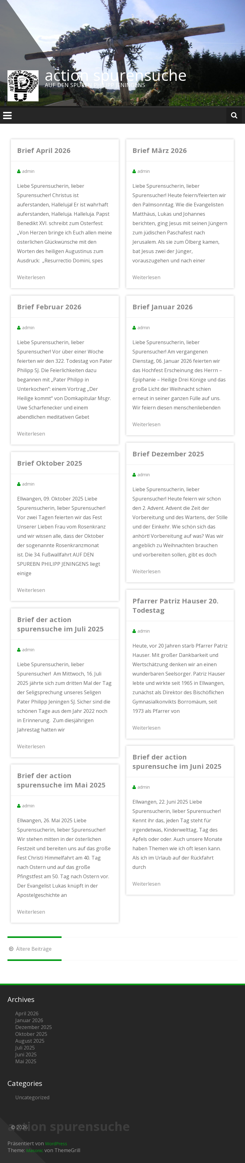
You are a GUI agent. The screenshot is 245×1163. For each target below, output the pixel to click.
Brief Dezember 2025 (168, 453)
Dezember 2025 (33, 1027)
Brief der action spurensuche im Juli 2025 (60, 624)
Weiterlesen (31, 277)
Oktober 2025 (31, 1034)
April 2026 (27, 1013)
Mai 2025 (25, 1061)
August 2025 (29, 1040)
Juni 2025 (26, 1054)
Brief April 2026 (44, 150)
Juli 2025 (25, 1047)
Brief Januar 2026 (162, 306)
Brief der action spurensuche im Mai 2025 (61, 780)
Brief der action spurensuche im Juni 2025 (177, 761)
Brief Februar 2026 (49, 306)
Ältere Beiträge (29, 948)
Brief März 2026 (159, 150)
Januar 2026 (29, 1020)
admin (28, 171)
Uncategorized (32, 1097)
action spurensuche (116, 74)
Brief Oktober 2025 (49, 463)
